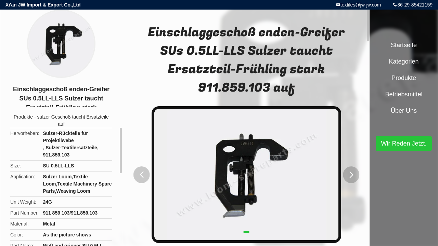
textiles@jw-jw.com (360, 5)
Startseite (404, 45)
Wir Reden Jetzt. (403, 143)
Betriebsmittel (403, 94)
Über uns (404, 110)
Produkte (23, 117)
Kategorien (403, 61)
